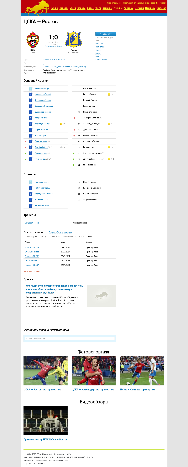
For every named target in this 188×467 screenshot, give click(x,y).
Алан (41, 141)
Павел (41, 199)
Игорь (42, 88)
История (139, 7)
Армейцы (128, 7)
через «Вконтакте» (158, 3)
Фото (98, 7)
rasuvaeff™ (40, 463)
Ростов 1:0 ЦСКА (32, 247)
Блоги (73, 7)
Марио (43, 100)
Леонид (32, 223)
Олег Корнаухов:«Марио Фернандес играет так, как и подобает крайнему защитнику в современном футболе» (54, 289)
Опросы (81, 7)
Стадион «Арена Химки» (53, 46)
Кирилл (42, 188)
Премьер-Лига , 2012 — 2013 (55, 59)
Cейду (41, 147)
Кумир (54, 7)
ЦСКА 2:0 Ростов (32, 260)
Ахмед (40, 159)
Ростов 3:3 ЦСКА (32, 265)
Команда (107, 7)
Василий (44, 106)
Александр (42, 129)
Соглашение (35, 460)
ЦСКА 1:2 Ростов (32, 252)
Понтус (42, 123)
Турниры (117, 7)
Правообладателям (50, 460)
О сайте (27, 460)
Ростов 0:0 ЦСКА (32, 256)
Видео (90, 7)
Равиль (43, 205)
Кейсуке (41, 118)
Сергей (43, 94)
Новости (63, 7)
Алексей (44, 194)
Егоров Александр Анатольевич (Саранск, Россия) (64, 66)
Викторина (63, 460)
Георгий (43, 112)
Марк (41, 153)
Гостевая (161, 7)
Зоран (40, 135)
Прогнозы (150, 7)
